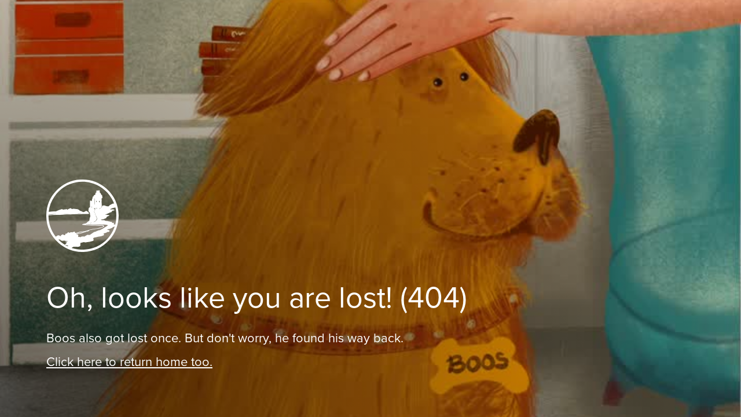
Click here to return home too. (129, 361)
